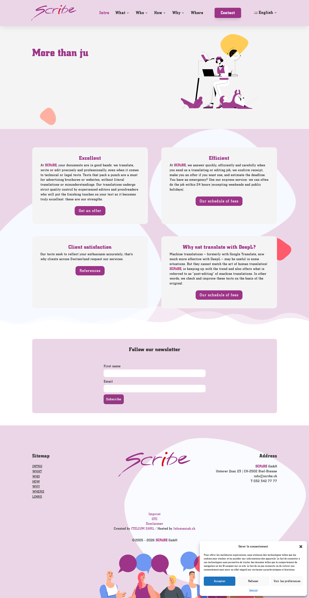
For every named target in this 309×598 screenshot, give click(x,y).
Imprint (253, 590)
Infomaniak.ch (184, 528)
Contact (228, 12)
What (120, 12)
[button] (301, 547)
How (158, 12)
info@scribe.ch (265, 476)
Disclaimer (154, 523)
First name (112, 366)
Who (140, 12)
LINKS (37, 497)
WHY (36, 486)
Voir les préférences (287, 581)
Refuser (253, 581)
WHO (36, 476)
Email (108, 381)
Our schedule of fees (219, 201)
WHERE (38, 491)
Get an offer (90, 210)
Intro (104, 12)
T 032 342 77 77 (264, 481)
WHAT (37, 471)
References (90, 270)
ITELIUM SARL (142, 528)
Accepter (219, 581)
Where (197, 12)
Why (176, 12)
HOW (36, 481)
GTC (154, 519)
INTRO (37, 466)
